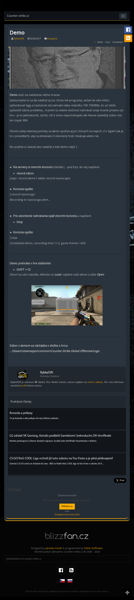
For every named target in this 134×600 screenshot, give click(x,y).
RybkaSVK (19, 38)
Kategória (52, 38)
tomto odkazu (95, 382)
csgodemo (117, 42)
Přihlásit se (67, 506)
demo (100, 42)
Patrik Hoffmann (93, 548)
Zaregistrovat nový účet (67, 514)
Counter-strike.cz (18, 16)
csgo (107, 42)
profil (23, 385)
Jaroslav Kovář (54, 548)
